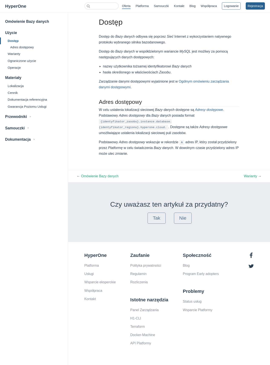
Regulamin (138, 274)
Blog (193, 6)
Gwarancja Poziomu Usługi (27, 106)
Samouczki (161, 6)
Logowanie (231, 6)
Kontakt (179, 6)
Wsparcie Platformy (198, 310)
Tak (156, 218)
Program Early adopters (201, 274)
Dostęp (13, 41)
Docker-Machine (142, 335)
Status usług (192, 301)
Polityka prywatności (145, 265)
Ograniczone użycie (22, 61)
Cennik (13, 92)
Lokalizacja (16, 86)
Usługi (89, 274)
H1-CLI (135, 318)
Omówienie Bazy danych (27, 21)
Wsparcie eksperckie (100, 282)
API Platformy (140, 343)
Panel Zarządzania (144, 310)
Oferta (126, 6)
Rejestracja (255, 6)
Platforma (142, 6)
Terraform (137, 326)
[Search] (102, 6)
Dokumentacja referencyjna (27, 99)
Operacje (14, 67)
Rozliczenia (139, 282)
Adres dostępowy (22, 47)
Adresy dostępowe (209, 110)
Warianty (14, 54)
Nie (183, 218)
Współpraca (209, 6)
